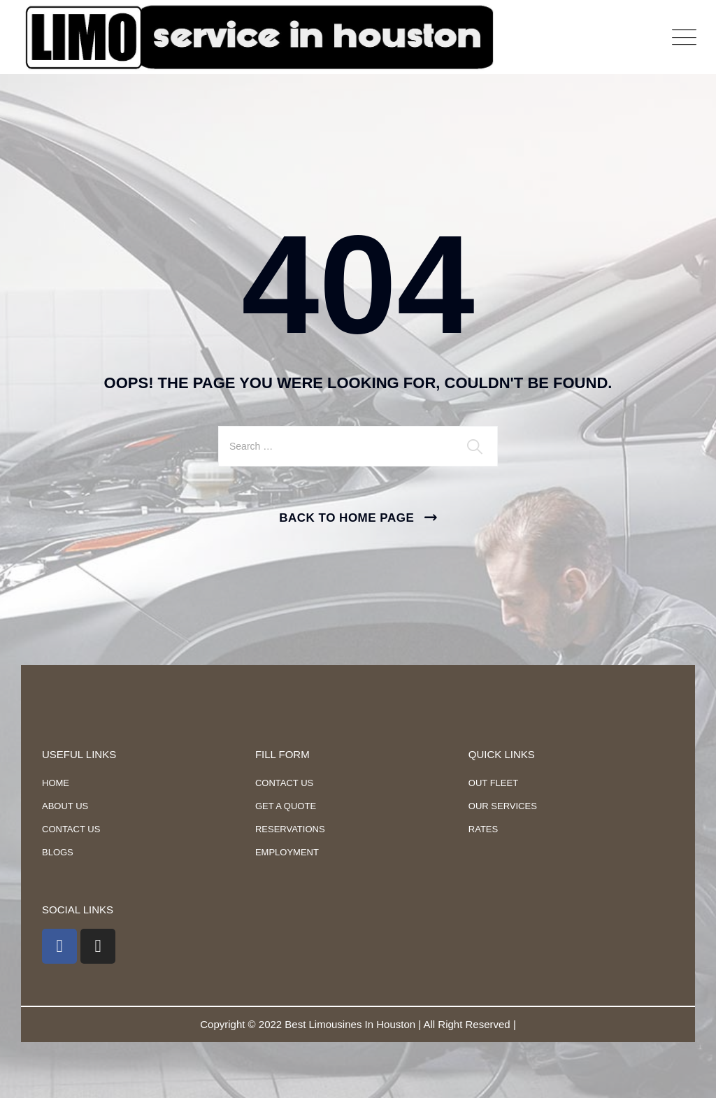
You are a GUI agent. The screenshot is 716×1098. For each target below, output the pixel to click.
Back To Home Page (346, 518)
